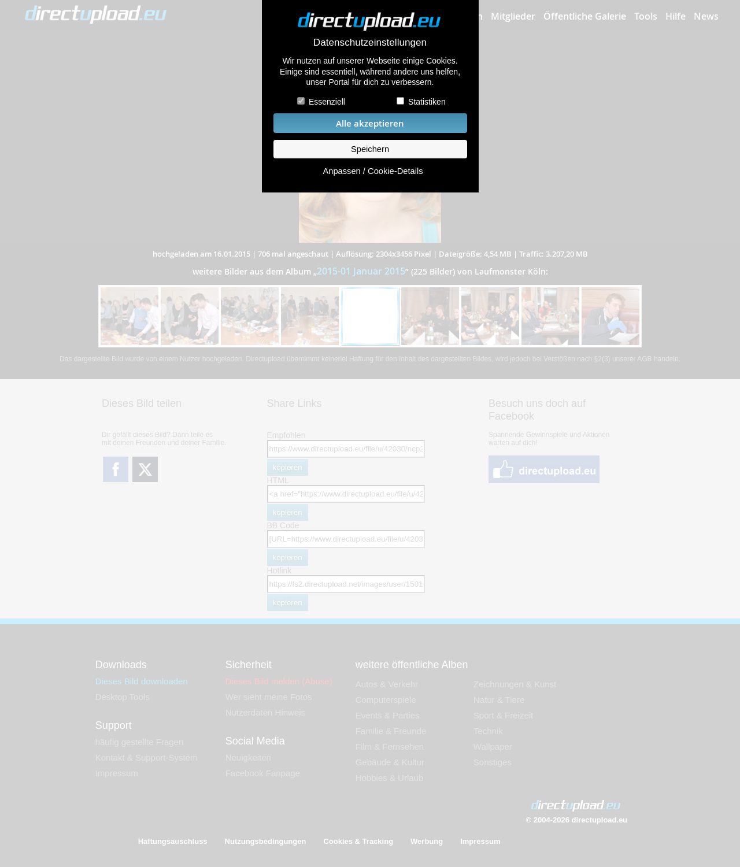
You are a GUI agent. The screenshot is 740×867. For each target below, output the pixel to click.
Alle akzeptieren (370, 123)
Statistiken (427, 101)
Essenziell (327, 101)
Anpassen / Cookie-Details (373, 171)
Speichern (370, 149)
